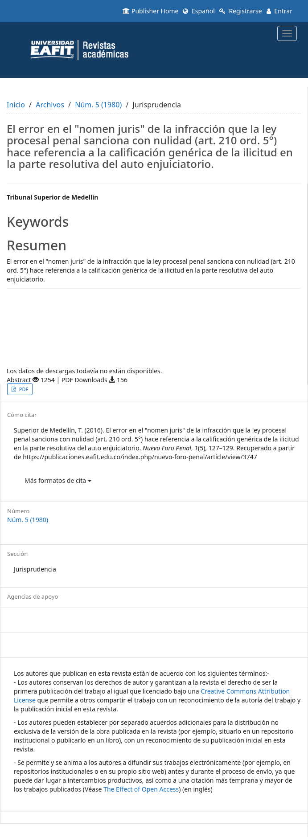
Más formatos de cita (58, 480)
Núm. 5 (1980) (98, 105)
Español (198, 11)
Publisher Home (150, 11)
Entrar (279, 11)
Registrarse (240, 11)
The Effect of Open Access (141, 789)
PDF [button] (23, 389)
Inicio (16, 105)
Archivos (50, 105)
